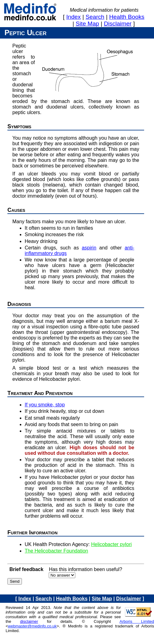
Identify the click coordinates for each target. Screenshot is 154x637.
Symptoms (19, 126)
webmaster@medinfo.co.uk (32, 626)
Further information (32, 532)
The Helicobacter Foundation (56, 550)
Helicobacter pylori (111, 544)
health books (126, 17)
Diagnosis (19, 304)
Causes (16, 210)
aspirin (89, 247)
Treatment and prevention (40, 393)
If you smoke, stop (45, 404)
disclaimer (118, 23)
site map (87, 23)
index (73, 17)
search (94, 17)
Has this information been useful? (85, 569)
